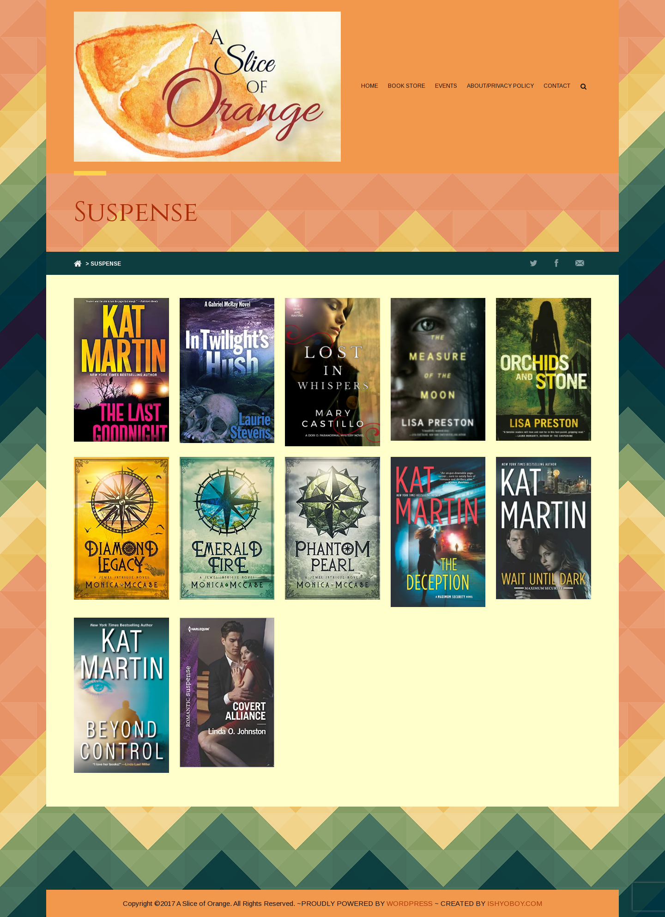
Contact (557, 86)
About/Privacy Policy (500, 86)
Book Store (406, 86)
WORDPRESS (410, 903)
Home (369, 86)
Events (446, 86)
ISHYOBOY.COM (514, 903)
